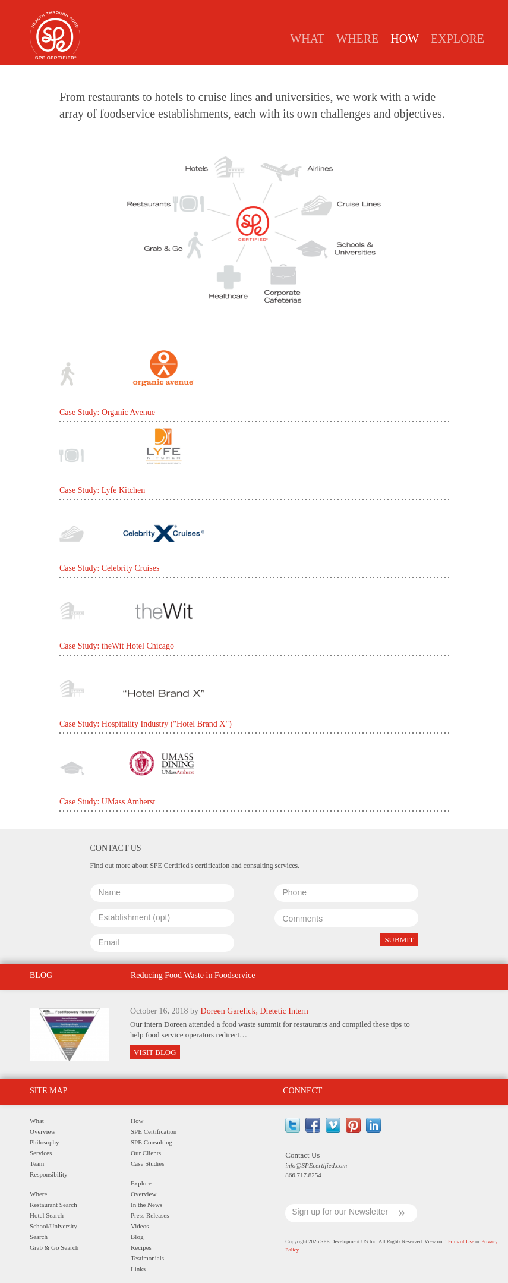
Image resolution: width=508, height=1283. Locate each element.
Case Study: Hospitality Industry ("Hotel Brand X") (145, 723)
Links (138, 1268)
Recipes (141, 1247)
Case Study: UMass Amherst (107, 801)
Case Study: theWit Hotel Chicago (116, 646)
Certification (173, 74)
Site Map (48, 1090)
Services (41, 1152)
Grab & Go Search (54, 1247)
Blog (137, 1236)
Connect (302, 1090)
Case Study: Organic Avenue (107, 412)
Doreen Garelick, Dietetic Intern (254, 1011)
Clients (284, 74)
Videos (140, 1225)
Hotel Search (47, 1215)
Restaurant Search (53, 1204)
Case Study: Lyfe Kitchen (102, 490)
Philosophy (44, 1142)
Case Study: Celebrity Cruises (109, 568)
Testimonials (147, 1258)
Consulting (233, 74)
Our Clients (146, 1152)
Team (37, 1163)
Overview (42, 1131)
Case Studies (336, 74)
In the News (146, 1204)
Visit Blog (155, 1052)
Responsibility (49, 1174)
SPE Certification (153, 1131)
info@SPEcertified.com (316, 1165)
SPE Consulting (151, 1142)
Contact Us (302, 1154)
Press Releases (150, 1215)
